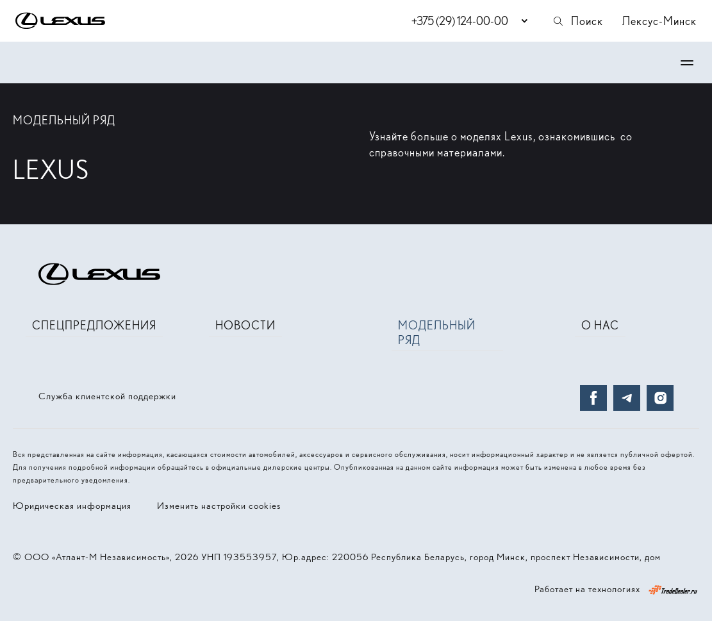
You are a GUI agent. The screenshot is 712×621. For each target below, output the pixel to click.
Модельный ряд (437, 333)
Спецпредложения (94, 325)
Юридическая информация (72, 505)
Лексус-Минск (659, 21)
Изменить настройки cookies (219, 505)
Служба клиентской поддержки (107, 396)
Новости (245, 325)
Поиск (577, 21)
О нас (600, 325)
